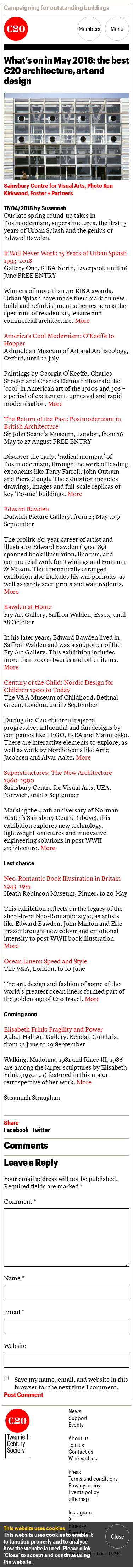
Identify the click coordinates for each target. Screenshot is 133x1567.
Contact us (80, 1451)
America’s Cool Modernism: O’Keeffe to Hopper (59, 339)
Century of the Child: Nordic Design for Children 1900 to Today (58, 686)
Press (74, 1471)
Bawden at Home (28, 607)
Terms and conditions (93, 1478)
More (82, 320)
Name (14, 1278)
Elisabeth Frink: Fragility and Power (53, 1029)
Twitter (41, 1129)
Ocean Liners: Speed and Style (45, 961)
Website (15, 1346)
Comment (20, 1201)
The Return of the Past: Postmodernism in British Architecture (62, 422)
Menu (117, 28)
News (74, 1411)
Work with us (82, 1458)
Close (117, 1536)
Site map (78, 1498)
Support (77, 1417)
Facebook (16, 1129)
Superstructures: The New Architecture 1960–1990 (58, 776)
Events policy (83, 1492)
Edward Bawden (26, 509)
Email (14, 1312)
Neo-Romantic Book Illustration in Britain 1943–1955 (62, 882)
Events (76, 1424)
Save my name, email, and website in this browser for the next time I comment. (71, 1383)
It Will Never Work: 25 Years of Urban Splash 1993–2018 (65, 257)
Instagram (80, 1512)
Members (89, 28)
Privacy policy (84, 1485)
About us (78, 1438)
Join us (76, 1444)
